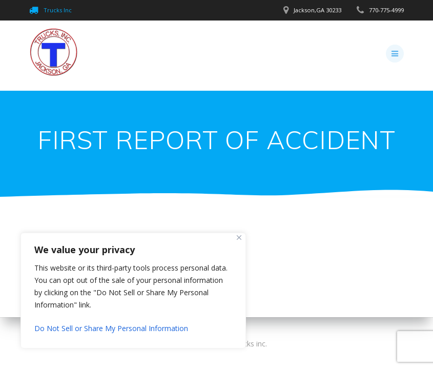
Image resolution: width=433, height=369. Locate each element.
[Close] (239, 237)
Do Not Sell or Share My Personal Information (111, 328)
